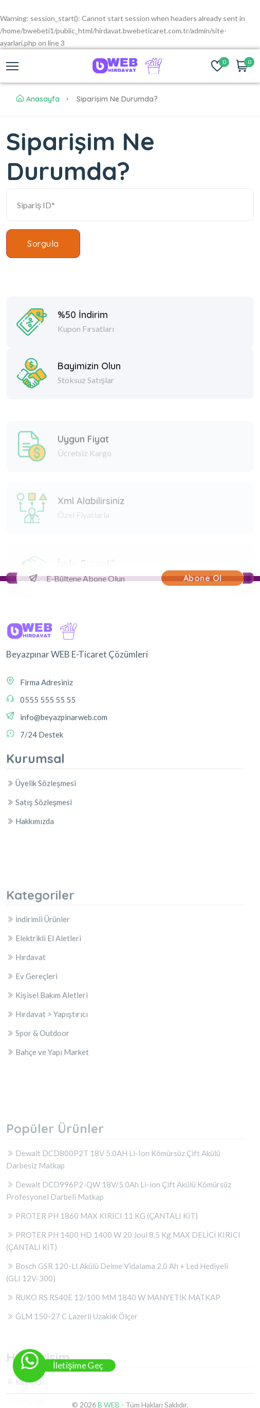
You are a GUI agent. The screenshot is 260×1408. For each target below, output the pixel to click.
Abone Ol (202, 578)
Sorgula (43, 244)
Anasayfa (38, 99)
